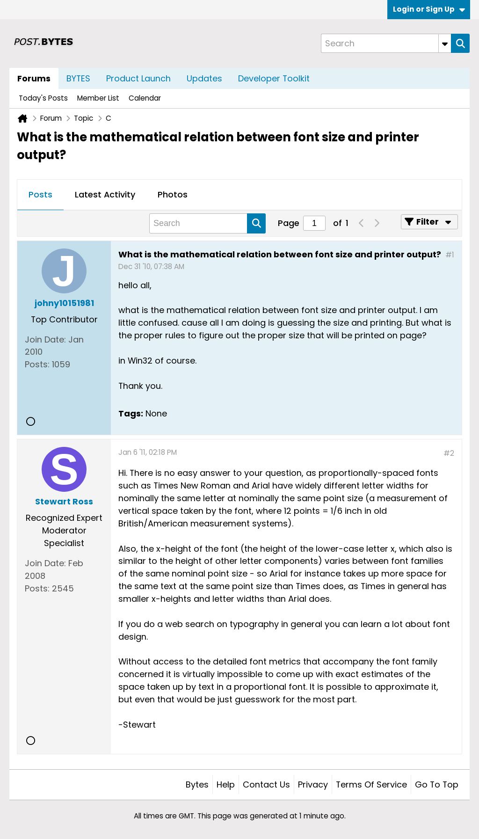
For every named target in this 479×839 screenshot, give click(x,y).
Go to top (436, 784)
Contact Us (266, 784)
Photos (173, 194)
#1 (449, 255)
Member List (98, 98)
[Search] (386, 43)
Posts (40, 194)
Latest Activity (105, 194)
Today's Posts (43, 98)
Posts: (37, 364)
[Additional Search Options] (444, 43)
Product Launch (138, 78)
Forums (34, 78)
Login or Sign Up (429, 9)
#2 (448, 453)
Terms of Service (371, 784)
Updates (204, 78)
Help (226, 784)
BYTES (78, 78)
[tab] (40, 195)
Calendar (145, 98)
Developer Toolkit (274, 78)
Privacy (313, 784)
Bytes (197, 784)
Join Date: (45, 339)
